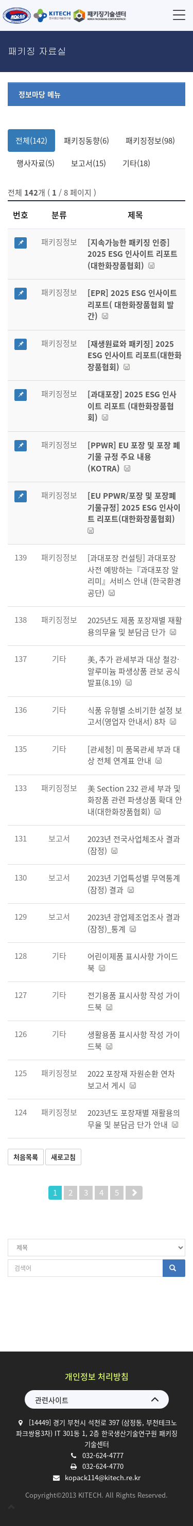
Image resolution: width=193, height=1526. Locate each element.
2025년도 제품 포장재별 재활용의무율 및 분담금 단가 (134, 626)
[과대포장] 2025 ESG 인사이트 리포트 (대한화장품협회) (132, 406)
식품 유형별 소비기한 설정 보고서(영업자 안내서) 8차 (134, 716)
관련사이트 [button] (51, 1400)
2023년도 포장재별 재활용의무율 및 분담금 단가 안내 (133, 1118)
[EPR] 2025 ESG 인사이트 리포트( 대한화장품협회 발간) (132, 304)
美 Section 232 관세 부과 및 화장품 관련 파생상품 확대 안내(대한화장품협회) (134, 800)
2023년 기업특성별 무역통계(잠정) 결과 (133, 884)
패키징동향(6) (86, 140)
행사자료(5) (35, 163)
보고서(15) (88, 163)
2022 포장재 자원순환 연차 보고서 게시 (131, 1079)
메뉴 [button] (179, 15)
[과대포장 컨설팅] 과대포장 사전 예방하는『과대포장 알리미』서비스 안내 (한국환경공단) (134, 575)
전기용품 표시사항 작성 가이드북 (133, 1001)
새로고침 (63, 1157)
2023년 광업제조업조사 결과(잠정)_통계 (133, 923)
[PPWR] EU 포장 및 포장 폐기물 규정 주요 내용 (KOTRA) (133, 457)
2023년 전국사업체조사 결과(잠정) (133, 844)
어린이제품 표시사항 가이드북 (132, 962)
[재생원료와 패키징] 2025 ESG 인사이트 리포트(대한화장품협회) (134, 355)
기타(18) (136, 163)
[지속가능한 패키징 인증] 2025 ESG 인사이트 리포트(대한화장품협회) (132, 254)
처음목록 (25, 1157)
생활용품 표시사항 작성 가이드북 (133, 1040)
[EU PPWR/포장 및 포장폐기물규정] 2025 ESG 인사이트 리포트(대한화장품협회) (134, 511)
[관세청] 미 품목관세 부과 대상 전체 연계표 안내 (133, 755)
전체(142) (31, 140)
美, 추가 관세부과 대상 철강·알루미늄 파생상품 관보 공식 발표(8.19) (133, 671)
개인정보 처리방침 (97, 1376)
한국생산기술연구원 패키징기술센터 (64, 15)
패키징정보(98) (150, 140)
